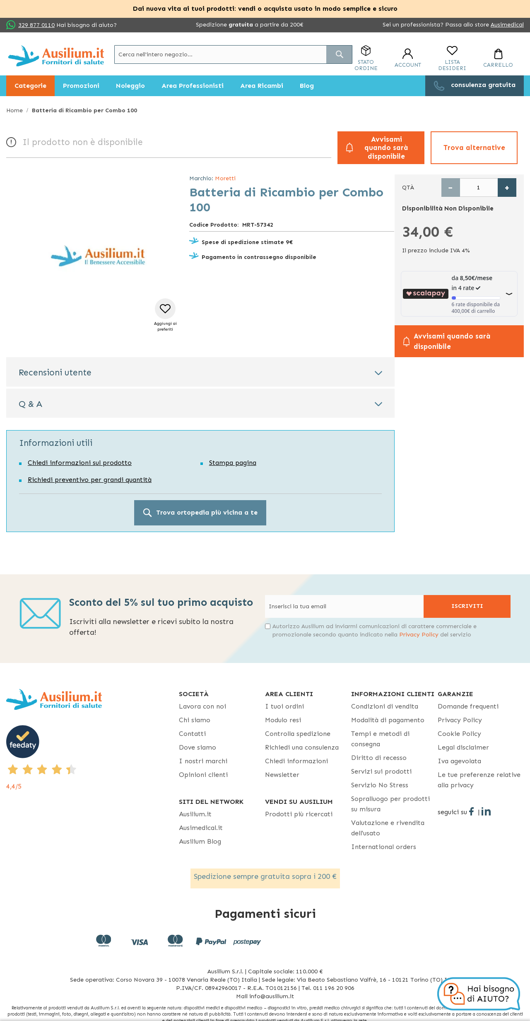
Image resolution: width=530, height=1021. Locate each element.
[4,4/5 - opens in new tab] (92, 758)
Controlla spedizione (297, 734)
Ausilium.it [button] (195, 814)
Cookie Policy (459, 734)
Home (14, 110)
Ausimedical (507, 24)
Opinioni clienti (203, 775)
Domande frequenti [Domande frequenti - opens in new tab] (468, 706)
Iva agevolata (459, 761)
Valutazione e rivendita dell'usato (387, 828)
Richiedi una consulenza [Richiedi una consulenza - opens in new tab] (302, 747)
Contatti (192, 734)
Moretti (225, 178)
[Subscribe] (467, 606)
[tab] (200, 371)
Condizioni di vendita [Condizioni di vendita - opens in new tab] (384, 706)
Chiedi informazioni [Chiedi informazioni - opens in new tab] (296, 761)
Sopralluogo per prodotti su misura (390, 804)
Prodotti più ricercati (298, 814)
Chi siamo (194, 720)
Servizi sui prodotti (381, 771)
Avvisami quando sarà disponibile (386, 147)
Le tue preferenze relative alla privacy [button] (479, 780)
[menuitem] (30, 86)
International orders (383, 847)
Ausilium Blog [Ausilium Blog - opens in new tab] (200, 841)
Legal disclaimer (463, 747)
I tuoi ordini (284, 706)
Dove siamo (197, 747)
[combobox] (233, 54)
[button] (165, 315)
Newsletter (282, 775)
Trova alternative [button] (474, 147)
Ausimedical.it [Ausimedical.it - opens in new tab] (201, 828)
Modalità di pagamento (387, 720)
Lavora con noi (202, 706)
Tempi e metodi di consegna (380, 739)
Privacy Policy (418, 634)
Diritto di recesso (379, 758)
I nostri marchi (203, 761)
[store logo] (56, 55)
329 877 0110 (36, 25)
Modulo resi (283, 720)
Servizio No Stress (379, 785)
